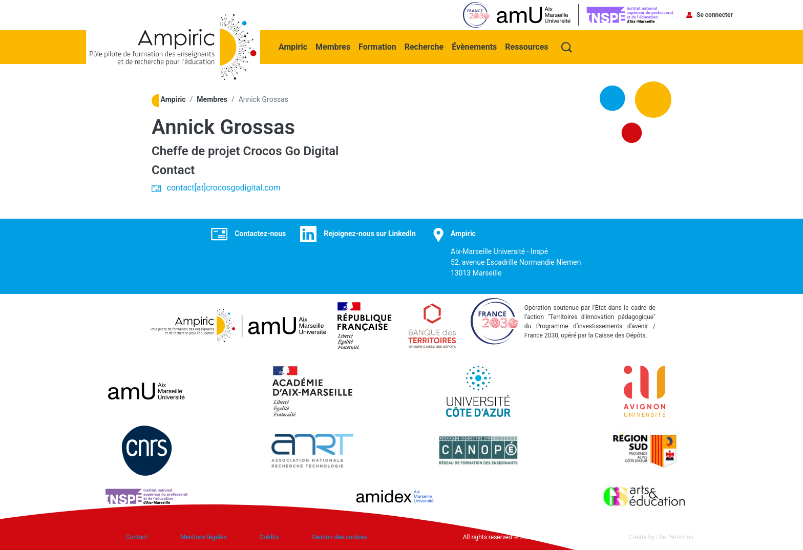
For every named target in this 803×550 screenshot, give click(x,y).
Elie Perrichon (674, 537)
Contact (136, 537)
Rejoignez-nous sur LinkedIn (370, 233)
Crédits (269, 537)
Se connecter (714, 14)
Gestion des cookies (339, 537)
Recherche (424, 47)
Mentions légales (203, 537)
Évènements (474, 47)
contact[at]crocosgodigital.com (224, 188)
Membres (332, 47)
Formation (377, 47)
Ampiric (293, 47)
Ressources (526, 47)
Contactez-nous (260, 233)
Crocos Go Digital (291, 151)
